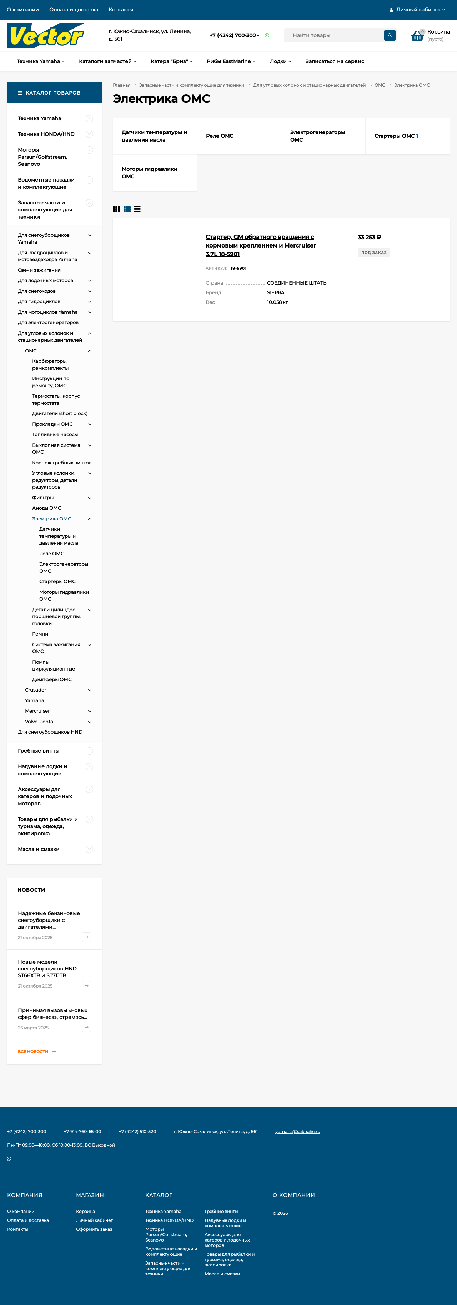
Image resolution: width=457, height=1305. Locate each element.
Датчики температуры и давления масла (59, 536)
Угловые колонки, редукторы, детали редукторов (54, 480)
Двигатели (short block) (59, 413)
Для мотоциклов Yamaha (48, 312)
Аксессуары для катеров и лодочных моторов (227, 1240)
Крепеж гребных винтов (61, 462)
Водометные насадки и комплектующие (171, 1251)
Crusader (35, 690)
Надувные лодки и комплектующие (225, 1223)
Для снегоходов (37, 291)
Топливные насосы (55, 434)
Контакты (121, 9)
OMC (380, 85)
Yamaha (34, 700)
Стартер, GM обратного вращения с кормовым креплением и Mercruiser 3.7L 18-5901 (261, 246)
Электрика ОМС (51, 518)
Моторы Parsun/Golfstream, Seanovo (166, 1235)
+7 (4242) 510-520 (137, 1131)
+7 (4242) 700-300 (233, 35)
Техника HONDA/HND (169, 1220)
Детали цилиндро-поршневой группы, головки (56, 616)
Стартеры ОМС (57, 581)
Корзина (85, 1211)
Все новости (37, 1051)
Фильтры (43, 497)
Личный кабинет (94, 1220)
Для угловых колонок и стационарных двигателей (309, 85)
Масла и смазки (222, 1273)
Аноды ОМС (46, 508)
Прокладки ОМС (52, 424)
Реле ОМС (51, 553)
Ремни (40, 634)
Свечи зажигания (39, 270)
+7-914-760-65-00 (82, 1131)
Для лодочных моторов (45, 280)
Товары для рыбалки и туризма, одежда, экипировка (230, 1260)
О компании (23, 9)
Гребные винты (221, 1211)
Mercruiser (37, 711)
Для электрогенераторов (48, 322)
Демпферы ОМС (51, 679)
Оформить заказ (94, 1229)
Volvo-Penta (39, 721)
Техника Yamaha (163, 1211)
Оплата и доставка (73, 9)
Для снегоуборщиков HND (50, 732)
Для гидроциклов (39, 301)
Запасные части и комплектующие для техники (191, 85)
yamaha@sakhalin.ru (297, 1131)
